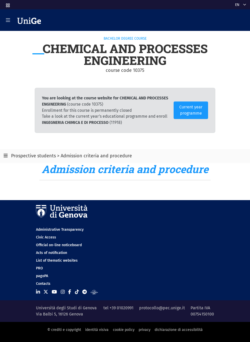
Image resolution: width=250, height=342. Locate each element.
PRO (39, 268)
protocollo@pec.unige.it (162, 307)
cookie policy (124, 330)
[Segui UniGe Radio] (94, 292)
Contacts (43, 283)
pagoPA (42, 276)
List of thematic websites (57, 260)
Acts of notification (51, 253)
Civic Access (46, 237)
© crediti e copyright (64, 330)
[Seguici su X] (45, 292)
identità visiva (97, 330)
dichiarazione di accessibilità (179, 330)
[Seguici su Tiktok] (77, 292)
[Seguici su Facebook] (69, 292)
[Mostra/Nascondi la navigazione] (8, 20)
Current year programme (190, 110)
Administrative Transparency (60, 229)
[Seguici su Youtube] (54, 292)
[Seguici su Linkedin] (38, 292)
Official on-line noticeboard (59, 245)
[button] (7, 4)
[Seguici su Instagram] (63, 292)
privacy (144, 330)
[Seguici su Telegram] (84, 292)
